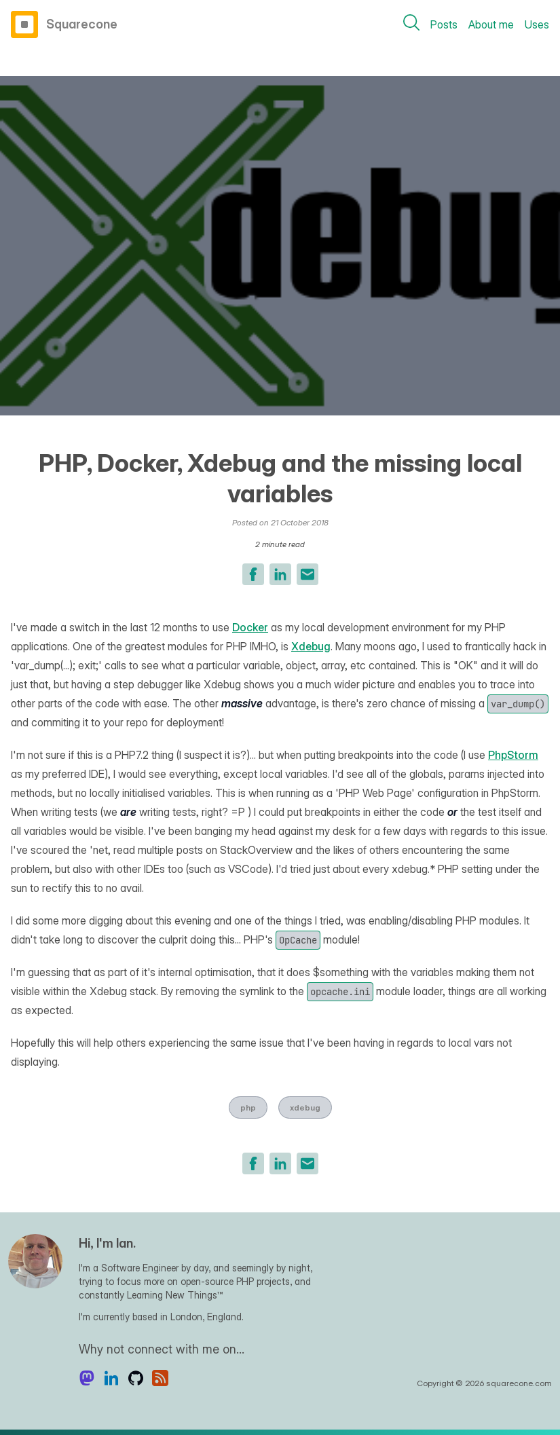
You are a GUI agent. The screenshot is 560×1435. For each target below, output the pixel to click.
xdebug (305, 1107)
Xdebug (311, 646)
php (248, 1107)
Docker (250, 627)
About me (491, 24)
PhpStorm (513, 755)
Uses (537, 24)
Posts (444, 24)
